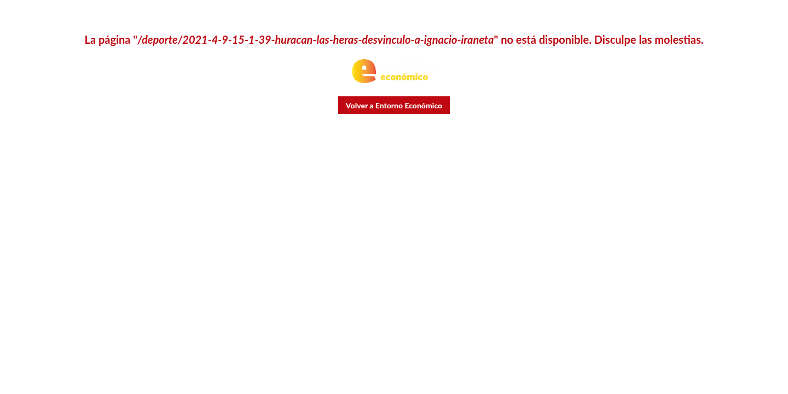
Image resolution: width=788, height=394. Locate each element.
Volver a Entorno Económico (394, 105)
